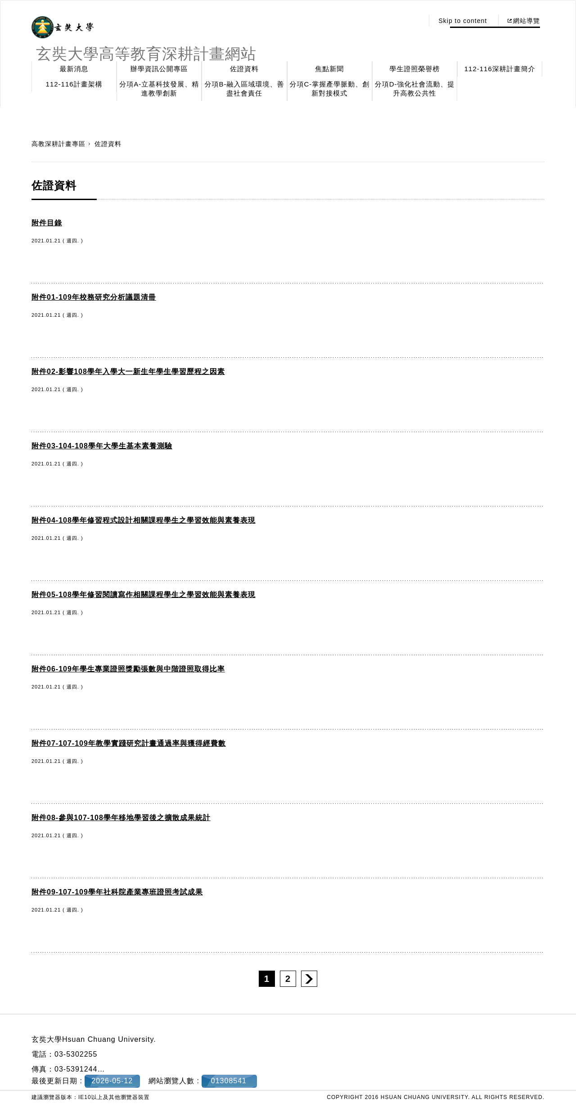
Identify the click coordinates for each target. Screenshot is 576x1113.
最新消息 (74, 69)
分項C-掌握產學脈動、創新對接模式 (329, 88)
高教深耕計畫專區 (59, 143)
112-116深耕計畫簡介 (500, 69)
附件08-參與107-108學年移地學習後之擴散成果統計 (121, 817)
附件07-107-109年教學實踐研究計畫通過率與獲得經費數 (129, 743)
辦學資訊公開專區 (159, 69)
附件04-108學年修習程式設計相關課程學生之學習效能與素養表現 (144, 520)
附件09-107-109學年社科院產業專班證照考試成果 (117, 892)
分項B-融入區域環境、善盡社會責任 (244, 88)
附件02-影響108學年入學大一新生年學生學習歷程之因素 (128, 371)
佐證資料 (244, 69)
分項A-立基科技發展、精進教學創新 (159, 88)
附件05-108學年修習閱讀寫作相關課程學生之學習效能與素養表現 (144, 594)
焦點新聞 (329, 69)
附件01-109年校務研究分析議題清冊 (94, 297)
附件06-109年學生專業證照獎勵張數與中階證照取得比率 (128, 669)
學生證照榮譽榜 (415, 69)
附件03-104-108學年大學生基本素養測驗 (102, 446)
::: (414, 20)
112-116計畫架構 (74, 84)
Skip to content (462, 20)
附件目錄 (47, 223)
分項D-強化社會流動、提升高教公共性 (415, 88)
